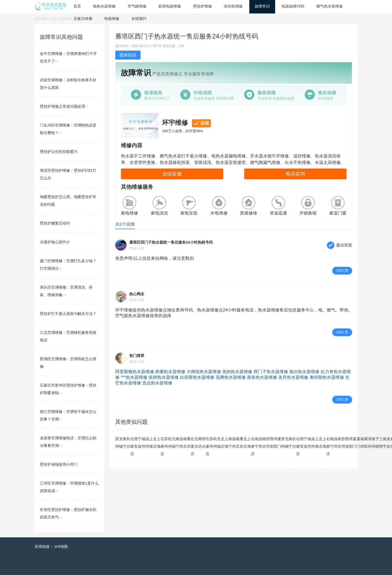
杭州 (170, 442)
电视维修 (111, 18)
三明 (381, 442)
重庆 (189, 442)
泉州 (373, 442)
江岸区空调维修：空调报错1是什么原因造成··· (69, 487)
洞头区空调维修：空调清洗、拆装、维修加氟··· (66, 291)
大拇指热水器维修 (204, 371)
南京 (185, 442)
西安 (136, 442)
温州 (147, 442)
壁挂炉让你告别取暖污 (59, 151)
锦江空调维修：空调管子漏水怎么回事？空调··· (68, 415)
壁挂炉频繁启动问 (55, 223)
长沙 (128, 442)
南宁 (125, 442)
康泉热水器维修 (262, 377)
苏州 (117, 442)
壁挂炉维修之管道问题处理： (64, 106)
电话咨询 (295, 174)
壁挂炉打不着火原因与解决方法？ (68, 313)
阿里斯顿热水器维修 (134, 371)
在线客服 (172, 174)
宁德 (377, 442)
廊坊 (200, 442)
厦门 (279, 442)
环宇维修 (40, 19)
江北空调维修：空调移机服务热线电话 (68, 336)
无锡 (121, 442)
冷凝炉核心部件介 (55, 242)
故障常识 (65, 19)
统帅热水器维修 (164, 377)
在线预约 (138, 18)
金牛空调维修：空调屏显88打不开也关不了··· (68, 57)
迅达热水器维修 (157, 383)
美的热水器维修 (237, 371)
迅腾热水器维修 (231, 377)
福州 (143, 442)
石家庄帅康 (83, 18)
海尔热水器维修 (304, 371)
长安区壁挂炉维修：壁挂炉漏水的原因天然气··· (68, 513)
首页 (54, 19)
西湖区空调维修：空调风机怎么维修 (68, 363)
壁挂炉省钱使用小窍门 (59, 464)
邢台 (204, 442)
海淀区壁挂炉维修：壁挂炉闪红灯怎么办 (68, 174)
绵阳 (275, 442)
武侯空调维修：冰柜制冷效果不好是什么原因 (68, 84)
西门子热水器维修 (271, 371)
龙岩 (388, 442)
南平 (385, 442)
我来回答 (127, 55)
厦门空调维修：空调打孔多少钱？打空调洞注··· (68, 265)
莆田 (366, 442)
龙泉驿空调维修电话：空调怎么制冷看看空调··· (68, 442)
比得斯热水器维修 (197, 377)
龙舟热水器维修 (293, 377)
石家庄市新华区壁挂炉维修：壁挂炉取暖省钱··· (68, 389)
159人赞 (342, 270)
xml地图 (61, 546)
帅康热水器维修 (170, 371)
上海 (151, 442)
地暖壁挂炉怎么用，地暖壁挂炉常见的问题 (68, 200)
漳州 (370, 442)
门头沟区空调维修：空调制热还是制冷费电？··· (68, 129)
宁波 (140, 442)
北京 (155, 442)
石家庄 (132, 446)
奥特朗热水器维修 (327, 377)
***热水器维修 (134, 377)
